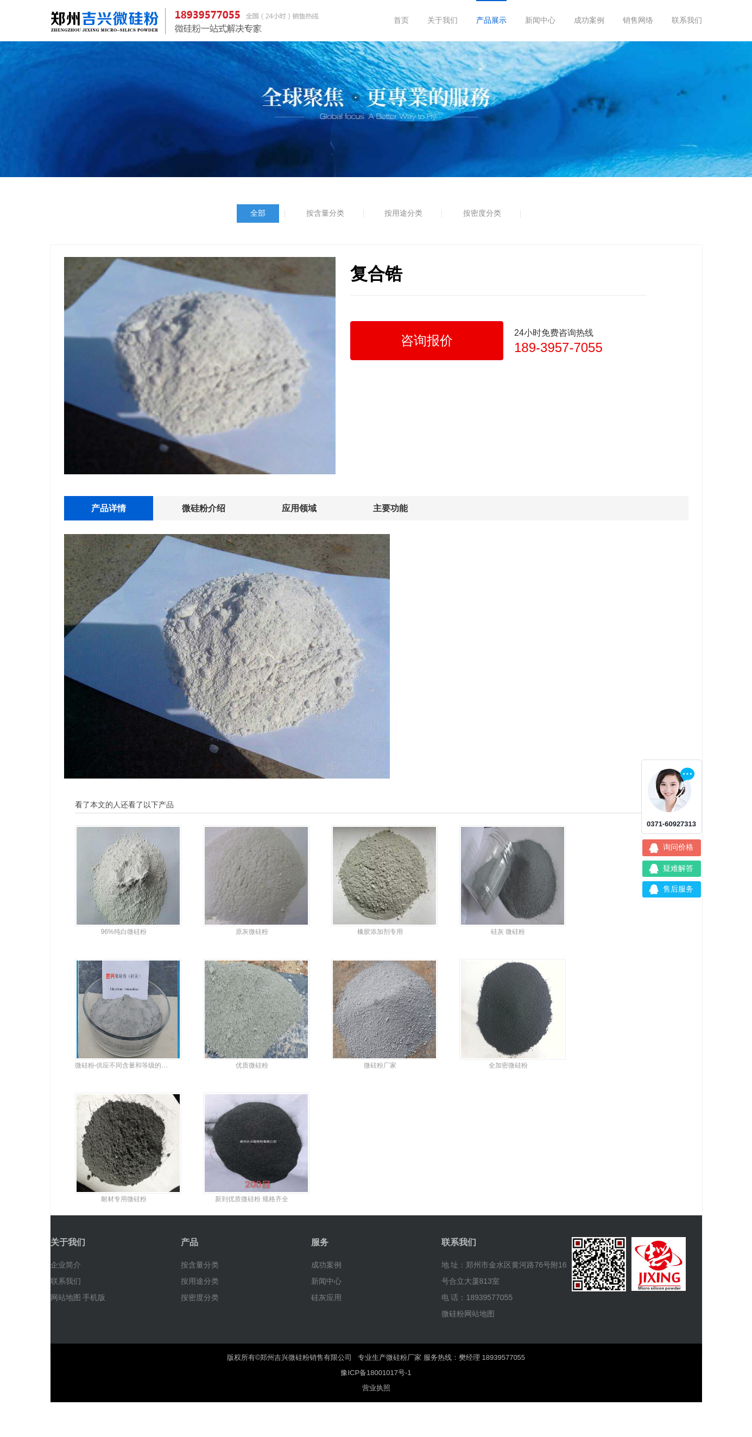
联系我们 (687, 20)
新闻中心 (540, 20)
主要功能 (390, 508)
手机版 (94, 1297)
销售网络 (638, 20)
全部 (258, 213)
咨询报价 (427, 340)
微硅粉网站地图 (468, 1313)
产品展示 (491, 20)
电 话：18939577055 (477, 1297)
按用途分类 (403, 213)
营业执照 (376, 1388)
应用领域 (299, 508)
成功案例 (589, 20)
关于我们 (442, 20)
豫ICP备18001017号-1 (375, 1373)
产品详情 (108, 508)
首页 (401, 20)
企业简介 (65, 1264)
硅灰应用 (326, 1297)
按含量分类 (325, 213)
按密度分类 (482, 213)
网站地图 (65, 1297)
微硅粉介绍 (203, 508)
